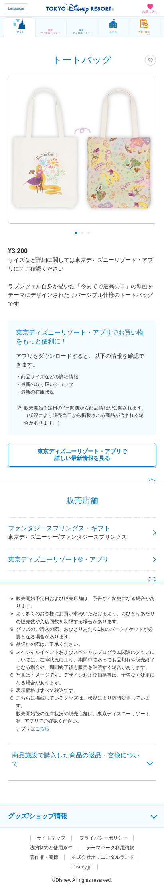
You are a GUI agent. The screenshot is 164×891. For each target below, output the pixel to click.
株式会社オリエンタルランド (103, 857)
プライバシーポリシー (103, 838)
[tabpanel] (82, 154)
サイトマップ (51, 838)
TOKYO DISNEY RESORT (80, 8)
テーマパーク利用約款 (110, 847)
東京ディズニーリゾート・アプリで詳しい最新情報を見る (82, 454)
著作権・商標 (44, 857)
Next (144, 232)
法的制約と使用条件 (51, 847)
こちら (42, 728)
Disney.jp (81, 867)
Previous (19, 232)
